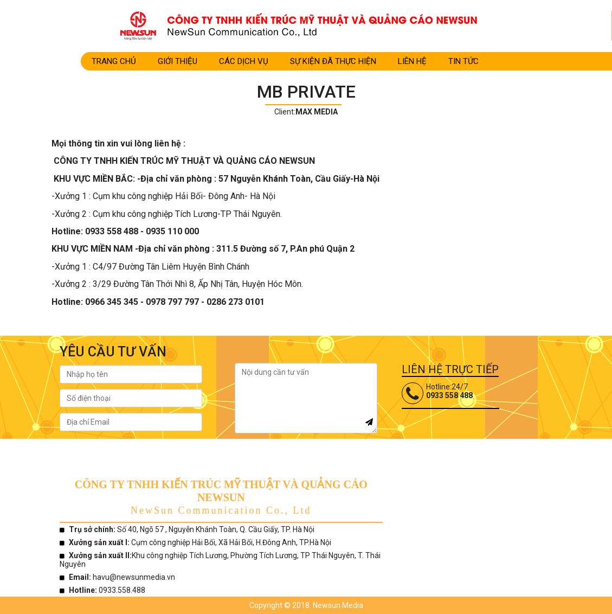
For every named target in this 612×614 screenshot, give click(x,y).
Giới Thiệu (177, 61)
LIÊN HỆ (412, 61)
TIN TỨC (463, 61)
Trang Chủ (114, 61)
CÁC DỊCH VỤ (243, 61)
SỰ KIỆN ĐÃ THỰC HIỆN (333, 61)
